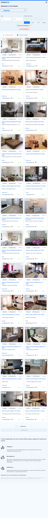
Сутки (27, 22)
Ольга (3, 128)
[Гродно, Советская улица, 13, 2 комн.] (36, 173)
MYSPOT (5, 2)
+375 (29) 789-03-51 (29, 323)
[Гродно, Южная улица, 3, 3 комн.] (36, 77)
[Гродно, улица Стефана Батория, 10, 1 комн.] (12, 45)
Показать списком (8, 35)
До (18, 19)
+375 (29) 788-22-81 (6, 98)
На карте (20, 54)
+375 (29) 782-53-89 (30, 258)
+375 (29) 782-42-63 (30, 194)
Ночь (33, 22)
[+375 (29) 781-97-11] (11, 65)
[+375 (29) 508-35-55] (35, 130)
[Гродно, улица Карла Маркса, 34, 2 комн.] (12, 334)
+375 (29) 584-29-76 (6, 162)
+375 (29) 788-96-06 (29, 419)
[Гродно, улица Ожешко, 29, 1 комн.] (36, 238)
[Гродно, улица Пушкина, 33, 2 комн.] (12, 77)
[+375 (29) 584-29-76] (11, 162)
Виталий (27, 128)
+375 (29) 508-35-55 (29, 130)
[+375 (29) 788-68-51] (35, 290)
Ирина (3, 160)
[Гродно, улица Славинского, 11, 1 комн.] (36, 270)
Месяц (44, 22)
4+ (41, 19)
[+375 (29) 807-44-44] (36, 65)
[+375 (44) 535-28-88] (11, 194)
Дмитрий (4, 224)
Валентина (4, 95)
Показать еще (24, 430)
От (6, 19)
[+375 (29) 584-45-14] (11, 226)
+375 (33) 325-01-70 (30, 355)
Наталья (27, 95)
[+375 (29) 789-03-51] (35, 323)
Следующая (23, 426)
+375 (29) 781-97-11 (6, 66)
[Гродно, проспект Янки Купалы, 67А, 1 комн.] (12, 141)
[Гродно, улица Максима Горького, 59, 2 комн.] (12, 206)
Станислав (28, 63)
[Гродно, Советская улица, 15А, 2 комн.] (12, 270)
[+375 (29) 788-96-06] (35, 419)
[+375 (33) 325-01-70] (35, 355)
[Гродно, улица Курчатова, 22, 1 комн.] (36, 45)
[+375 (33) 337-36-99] (35, 226)
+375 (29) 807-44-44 (30, 66)
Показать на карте (22, 35)
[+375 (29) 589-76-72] (35, 98)
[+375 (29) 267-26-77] (11, 130)
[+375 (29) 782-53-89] (35, 258)
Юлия (26, 320)
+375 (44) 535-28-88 (6, 194)
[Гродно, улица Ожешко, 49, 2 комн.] (35, 109)
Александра (4, 192)
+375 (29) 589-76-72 (30, 98)
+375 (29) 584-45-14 (6, 226)
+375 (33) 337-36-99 (29, 226)
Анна (3, 63)
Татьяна (27, 224)
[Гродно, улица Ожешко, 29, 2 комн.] (12, 173)
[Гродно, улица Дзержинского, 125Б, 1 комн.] (12, 109)
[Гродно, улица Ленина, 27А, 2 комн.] (35, 302)
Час (38, 22)
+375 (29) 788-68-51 (30, 291)
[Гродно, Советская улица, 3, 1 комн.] (35, 398)
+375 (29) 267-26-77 (6, 130)
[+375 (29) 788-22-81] (11, 98)
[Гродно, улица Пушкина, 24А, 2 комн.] (36, 366)
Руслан (27, 256)
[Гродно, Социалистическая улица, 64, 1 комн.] (35, 206)
